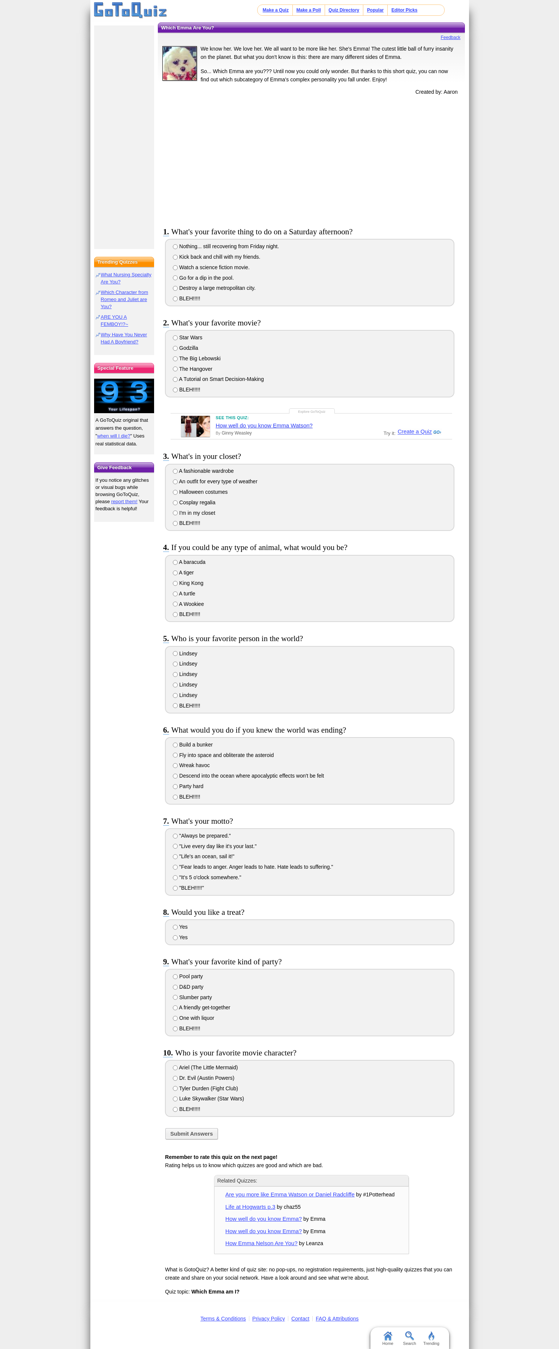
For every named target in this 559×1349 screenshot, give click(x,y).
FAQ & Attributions (337, 1319)
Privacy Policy (268, 1319)
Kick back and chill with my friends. (216, 257)
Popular (375, 10)
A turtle (184, 594)
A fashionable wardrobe (203, 471)
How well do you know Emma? (263, 1219)
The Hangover (192, 369)
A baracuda (189, 562)
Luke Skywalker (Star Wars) (208, 1099)
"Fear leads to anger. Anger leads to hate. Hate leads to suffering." (253, 867)
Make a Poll (308, 10)
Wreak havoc (191, 765)
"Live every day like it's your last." (214, 846)
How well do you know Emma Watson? (264, 425)
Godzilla (185, 348)
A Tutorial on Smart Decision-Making (218, 379)
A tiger (183, 573)
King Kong (188, 583)
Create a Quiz (414, 432)
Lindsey (185, 654)
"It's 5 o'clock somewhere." (207, 877)
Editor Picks (404, 10)
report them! (124, 501)
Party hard (188, 786)
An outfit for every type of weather (215, 481)
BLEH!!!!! (186, 298)
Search (409, 1338)
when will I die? (113, 436)
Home (387, 1338)
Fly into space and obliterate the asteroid (223, 755)
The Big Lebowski (196, 358)
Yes (180, 927)
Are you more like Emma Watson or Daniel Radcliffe (290, 1194)
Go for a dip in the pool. (203, 278)
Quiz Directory (343, 10)
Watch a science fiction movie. (211, 267)
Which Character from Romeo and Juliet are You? (124, 299)
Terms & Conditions (223, 1319)
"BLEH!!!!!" (188, 888)
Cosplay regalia (194, 502)
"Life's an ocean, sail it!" (203, 856)
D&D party (188, 987)
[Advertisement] (311, 159)
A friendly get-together (201, 1007)
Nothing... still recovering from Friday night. (226, 246)
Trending (431, 1338)
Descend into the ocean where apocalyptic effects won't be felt (248, 776)
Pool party (188, 976)
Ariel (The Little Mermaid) (205, 1067)
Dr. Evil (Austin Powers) (203, 1078)
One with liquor (193, 1018)
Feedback (450, 37)
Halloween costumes (200, 492)
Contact (300, 1319)
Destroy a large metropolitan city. (214, 288)
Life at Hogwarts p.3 (250, 1207)
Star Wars (187, 337)
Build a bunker (193, 745)
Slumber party (192, 997)
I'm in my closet (194, 513)
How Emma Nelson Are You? (261, 1243)
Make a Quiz (276, 10)
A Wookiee (188, 604)
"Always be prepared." (202, 836)
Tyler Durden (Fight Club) (205, 1088)
